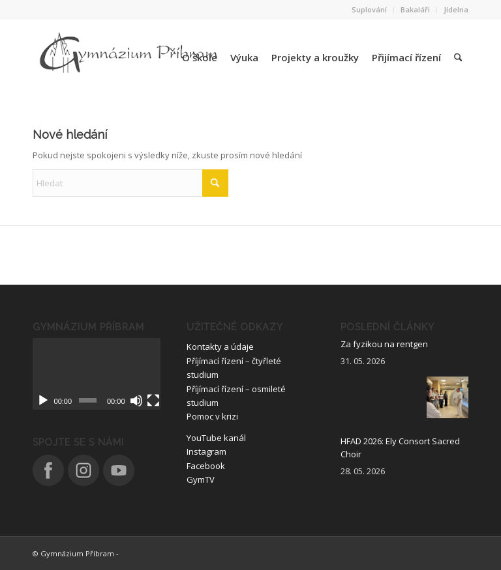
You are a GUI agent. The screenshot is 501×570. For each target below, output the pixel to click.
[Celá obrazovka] (153, 400)
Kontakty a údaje (220, 346)
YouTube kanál (216, 438)
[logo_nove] (130, 57)
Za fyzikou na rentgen (384, 344)
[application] (96, 374)
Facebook (206, 466)
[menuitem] (369, 10)
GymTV (201, 479)
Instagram (206, 451)
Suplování (369, 9)
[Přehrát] (43, 400)
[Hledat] (458, 57)
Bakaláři (415, 9)
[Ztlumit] (136, 400)
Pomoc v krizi (212, 416)
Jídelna (456, 9)
